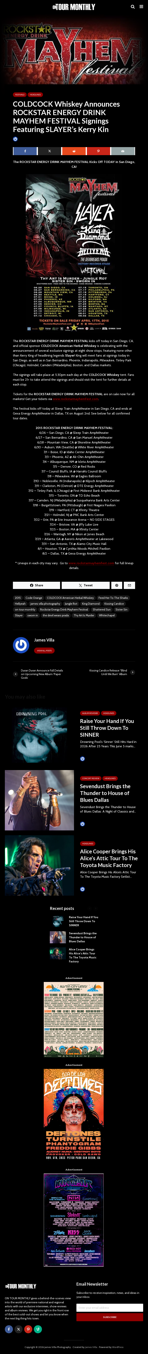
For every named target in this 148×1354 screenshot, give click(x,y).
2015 (18, 598)
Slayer (19, 615)
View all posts (44, 650)
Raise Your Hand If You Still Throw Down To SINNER (107, 728)
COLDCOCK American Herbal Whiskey (70, 598)
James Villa (22, 138)
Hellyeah (20, 603)
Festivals (19, 94)
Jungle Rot (71, 603)
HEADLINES (35, 94)
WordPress (117, 1347)
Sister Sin (121, 609)
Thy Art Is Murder (84, 615)
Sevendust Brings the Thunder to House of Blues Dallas (105, 793)
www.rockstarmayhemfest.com (75, 399)
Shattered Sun (102, 609)
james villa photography (45, 603)
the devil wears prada (56, 615)
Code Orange (34, 598)
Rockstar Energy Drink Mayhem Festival (64, 609)
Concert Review (90, 778)
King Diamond (91, 603)
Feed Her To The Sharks (113, 598)
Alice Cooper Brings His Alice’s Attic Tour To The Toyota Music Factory (109, 858)
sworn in (32, 615)
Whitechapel (107, 615)
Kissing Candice (114, 603)
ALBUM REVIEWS (90, 713)
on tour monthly (25, 609)
